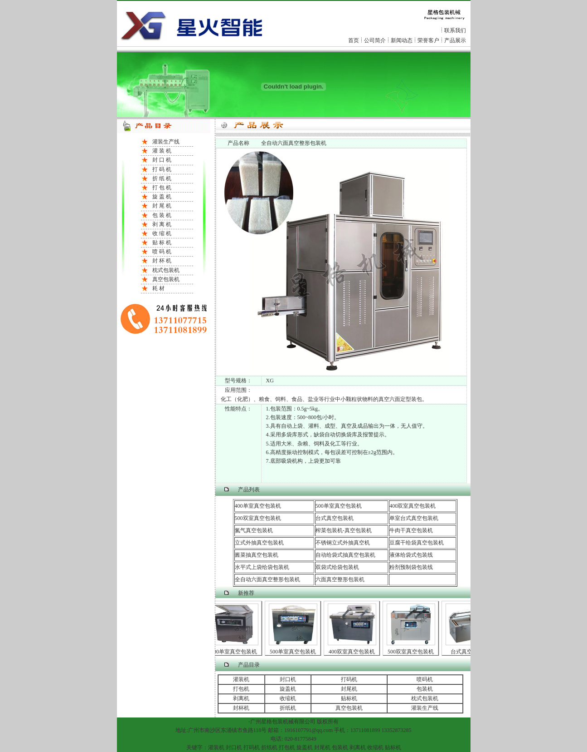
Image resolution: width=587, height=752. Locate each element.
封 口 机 (161, 160)
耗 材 (158, 288)
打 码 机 (161, 169)
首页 (353, 40)
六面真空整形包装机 (339, 579)
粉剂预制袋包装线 (411, 567)
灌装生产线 (165, 142)
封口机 (288, 679)
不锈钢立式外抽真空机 (342, 542)
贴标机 (349, 698)
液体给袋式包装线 (411, 555)
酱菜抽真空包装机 (256, 555)
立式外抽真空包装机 (259, 542)
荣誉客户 (428, 40)
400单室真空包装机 (258, 506)
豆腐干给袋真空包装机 (416, 542)
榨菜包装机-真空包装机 (343, 530)
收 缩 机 (161, 233)
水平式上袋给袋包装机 (262, 567)
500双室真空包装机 (258, 518)
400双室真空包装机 (412, 506)
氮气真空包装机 (254, 530)
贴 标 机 (161, 242)
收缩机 (288, 698)
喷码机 (425, 679)
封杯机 (241, 708)
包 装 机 (161, 215)
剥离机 (241, 698)
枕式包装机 (165, 270)
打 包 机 (161, 187)
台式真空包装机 (334, 518)
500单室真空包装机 (338, 506)
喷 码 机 (161, 251)
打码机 (349, 679)
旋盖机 (288, 689)
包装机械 (283, 721)
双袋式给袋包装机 (337, 567)
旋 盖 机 (161, 196)
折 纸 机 (161, 178)
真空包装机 (165, 279)
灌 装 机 (161, 151)
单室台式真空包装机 (413, 518)
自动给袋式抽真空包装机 (345, 555)
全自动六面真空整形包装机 (267, 579)
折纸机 (288, 708)
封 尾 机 (161, 206)
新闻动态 (401, 40)
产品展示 (455, 40)
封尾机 (349, 689)
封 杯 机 (161, 260)
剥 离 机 (161, 224)
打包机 (241, 689)
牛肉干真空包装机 (411, 530)
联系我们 (455, 30)
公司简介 (375, 40)
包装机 (425, 689)
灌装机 (241, 679)
